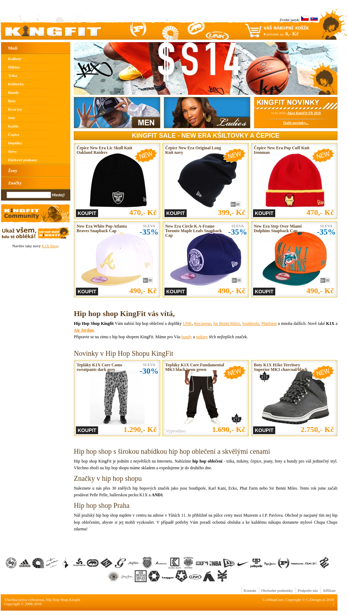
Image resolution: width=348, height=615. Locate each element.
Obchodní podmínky (277, 590)
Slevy (12, 151)
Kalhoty (14, 59)
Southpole (250, 323)
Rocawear (202, 323)
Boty (12, 101)
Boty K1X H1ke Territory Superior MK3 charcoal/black (281, 367)
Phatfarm (269, 323)
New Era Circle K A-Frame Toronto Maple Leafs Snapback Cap (193, 231)
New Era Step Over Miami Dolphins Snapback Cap (278, 228)
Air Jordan (84, 330)
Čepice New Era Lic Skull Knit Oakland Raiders (104, 150)
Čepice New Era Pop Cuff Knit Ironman (281, 150)
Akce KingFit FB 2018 (304, 113)
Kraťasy (15, 109)
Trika (12, 75)
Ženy (12, 170)
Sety (11, 118)
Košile (13, 126)
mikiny (202, 336)
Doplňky (15, 143)
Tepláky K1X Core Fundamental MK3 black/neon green (194, 367)
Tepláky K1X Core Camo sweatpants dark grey (99, 367)
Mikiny (14, 67)
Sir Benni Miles (226, 323)
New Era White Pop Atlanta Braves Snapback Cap (102, 228)
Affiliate (329, 590)
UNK (187, 323)
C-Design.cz (316, 599)
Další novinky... (295, 122)
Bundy (13, 92)
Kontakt (250, 590)
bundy (186, 336)
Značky (15, 183)
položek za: (281, 34)
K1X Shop (49, 246)
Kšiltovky (16, 84)
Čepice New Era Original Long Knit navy (193, 150)
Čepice (13, 134)
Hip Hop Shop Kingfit (63, 599)
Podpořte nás (308, 590)
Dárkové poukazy (22, 160)
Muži (13, 48)
